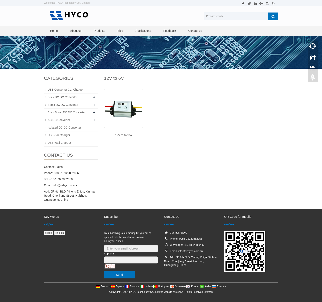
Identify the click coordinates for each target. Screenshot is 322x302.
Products (99, 30)
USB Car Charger (59, 135)
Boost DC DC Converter (63, 104)
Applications (143, 30)
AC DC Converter (59, 120)
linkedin (59, 232)
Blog (120, 30)
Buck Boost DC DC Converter (66, 112)
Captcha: (109, 253)
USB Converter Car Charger (66, 89)
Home (54, 30)
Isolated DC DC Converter (64, 127)
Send (119, 274)
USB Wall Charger (59, 142)
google (48, 232)
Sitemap (208, 292)
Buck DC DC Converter (62, 97)
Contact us (195, 30)
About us (75, 30)
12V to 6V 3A (123, 135)
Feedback (169, 30)
